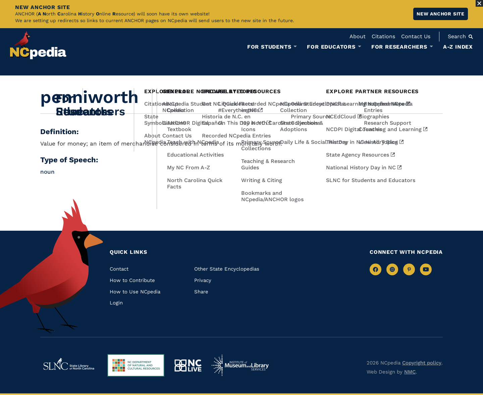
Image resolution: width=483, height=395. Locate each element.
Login (116, 303)
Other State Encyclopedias (226, 269)
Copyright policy (421, 363)
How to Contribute (132, 280)
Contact (119, 269)
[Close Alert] (479, 3)
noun (47, 171)
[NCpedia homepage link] (38, 45)
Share (201, 292)
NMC (410, 372)
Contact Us (415, 36)
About (358, 36)
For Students (269, 47)
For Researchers (399, 47)
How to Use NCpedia (135, 292)
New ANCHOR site (441, 13)
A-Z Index (458, 47)
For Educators (331, 47)
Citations (383, 36)
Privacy (202, 280)
